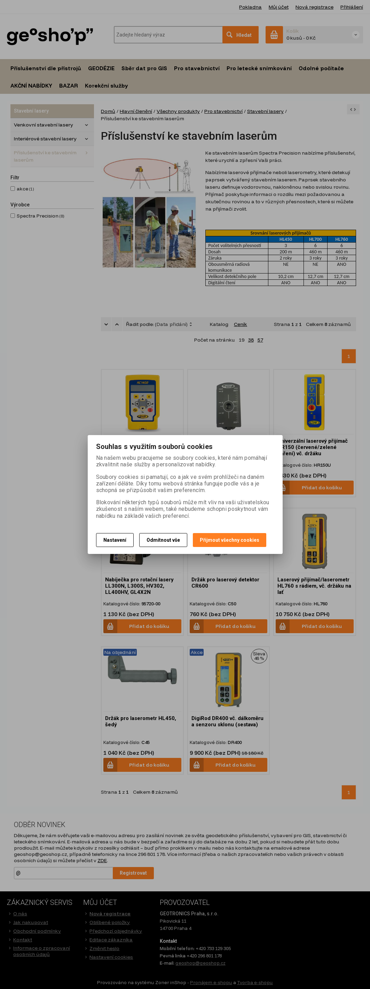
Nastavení (114, 540)
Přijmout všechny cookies (229, 540)
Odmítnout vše (163, 540)
